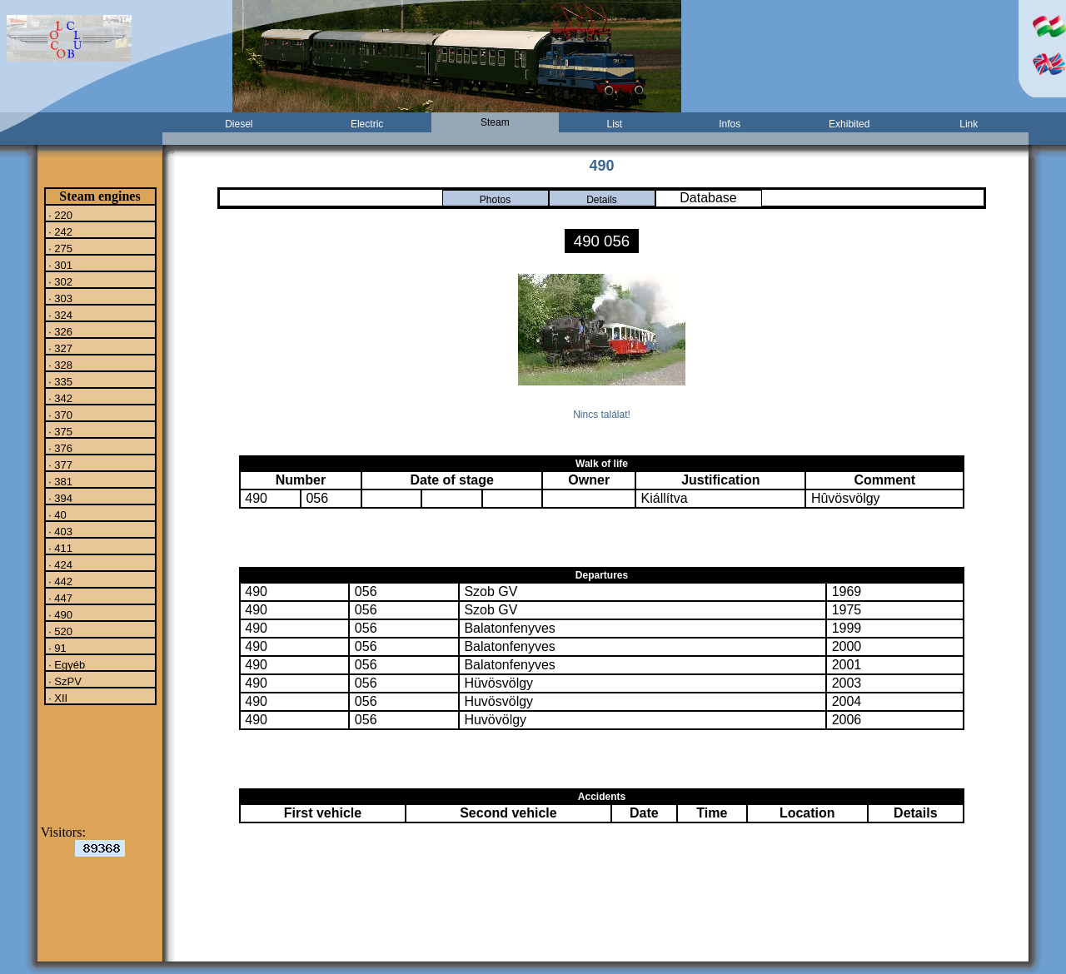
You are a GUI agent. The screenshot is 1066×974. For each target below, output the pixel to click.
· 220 (59, 215)
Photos (495, 200)
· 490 (59, 614)
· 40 (56, 514)
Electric (367, 124)
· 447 (59, 598)
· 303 (59, 298)
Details (601, 200)
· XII (57, 697)
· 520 (59, 631)
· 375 (59, 431)
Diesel (238, 124)
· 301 (59, 265)
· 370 (59, 414)
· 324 (59, 315)
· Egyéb (66, 664)
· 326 (59, 331)
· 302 (59, 281)
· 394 (59, 498)
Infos (729, 124)
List (615, 124)
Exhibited (849, 124)
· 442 (59, 581)
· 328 (59, 364)
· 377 (59, 464)
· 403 (59, 531)
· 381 (59, 481)
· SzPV (64, 681)
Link (968, 124)
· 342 (59, 398)
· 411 (59, 548)
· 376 (59, 448)
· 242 (59, 231)
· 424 (59, 564)
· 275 (59, 248)
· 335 (59, 381)
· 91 (56, 647)
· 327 (59, 348)
